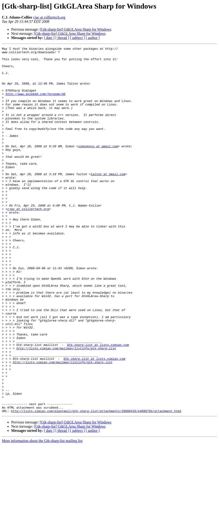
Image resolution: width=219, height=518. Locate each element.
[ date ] (49, 38)
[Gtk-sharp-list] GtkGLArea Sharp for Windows (75, 29)
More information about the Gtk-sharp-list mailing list (42, 514)
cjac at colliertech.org (49, 17)
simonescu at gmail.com (98, 166)
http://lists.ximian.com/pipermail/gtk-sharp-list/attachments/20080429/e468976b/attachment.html (96, 484)
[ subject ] (77, 38)
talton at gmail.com (108, 200)
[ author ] (93, 38)
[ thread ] (62, 38)
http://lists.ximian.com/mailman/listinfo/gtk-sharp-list (66, 409)
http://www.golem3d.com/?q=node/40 (35, 104)
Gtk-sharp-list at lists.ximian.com (98, 405)
